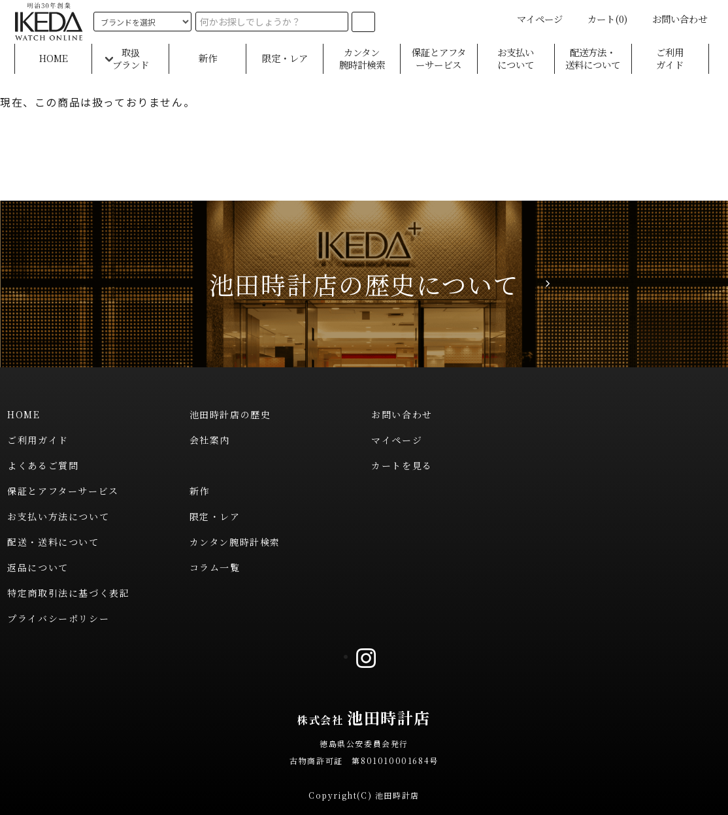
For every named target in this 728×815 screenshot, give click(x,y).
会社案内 (210, 439)
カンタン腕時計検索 (362, 58)
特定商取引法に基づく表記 (68, 592)
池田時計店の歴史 (230, 414)
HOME (53, 58)
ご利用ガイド (670, 58)
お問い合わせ (672, 18)
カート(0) (599, 18)
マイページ (532, 18)
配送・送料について (53, 541)
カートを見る (402, 465)
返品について (38, 567)
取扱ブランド (130, 58)
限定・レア (285, 58)
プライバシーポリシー (58, 618)
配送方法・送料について (592, 58)
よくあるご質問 (42, 465)
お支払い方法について (58, 516)
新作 (208, 58)
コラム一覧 (215, 567)
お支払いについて (515, 58)
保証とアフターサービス (439, 58)
